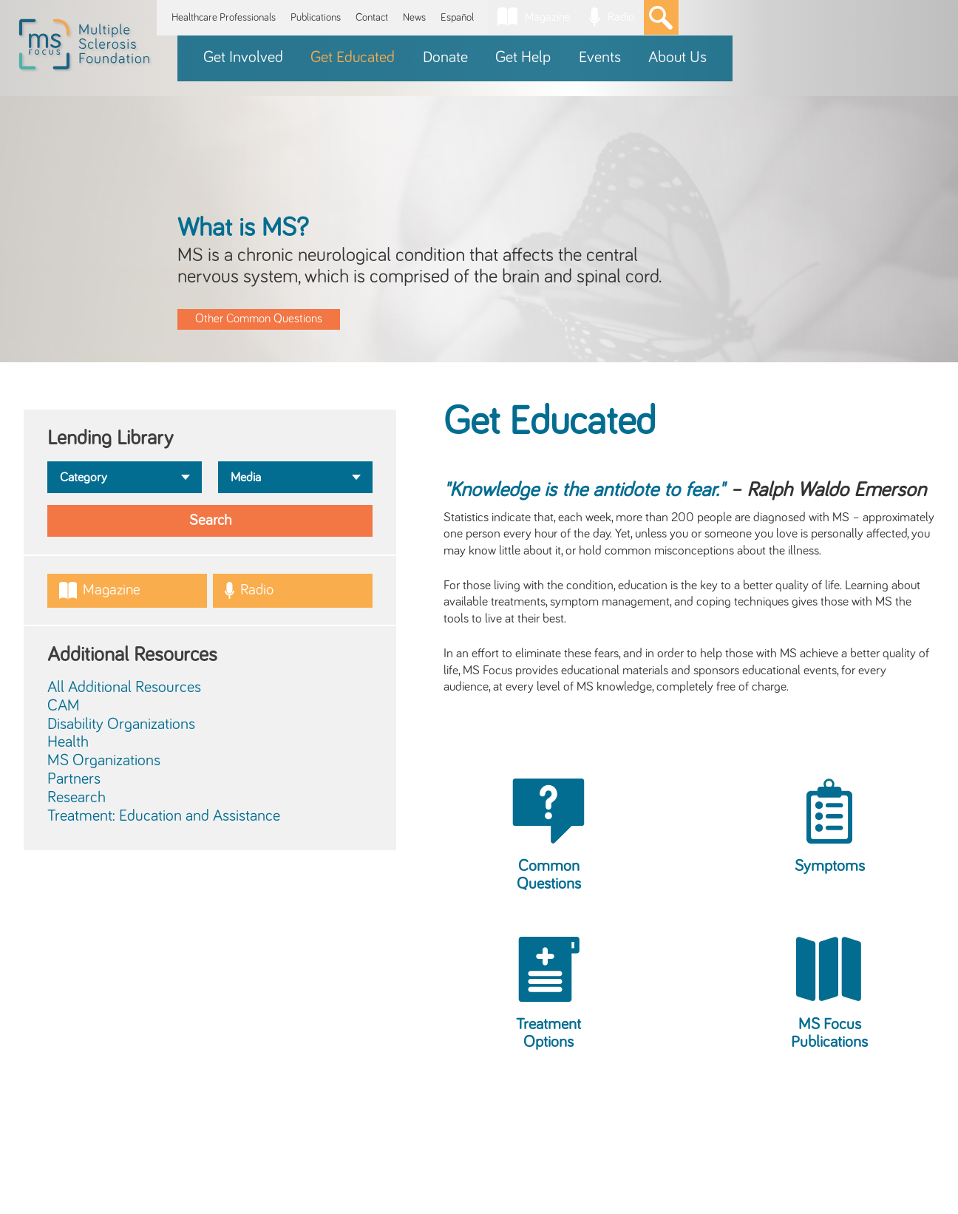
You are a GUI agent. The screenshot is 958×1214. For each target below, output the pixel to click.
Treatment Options (548, 1034)
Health (68, 742)
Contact (372, 17)
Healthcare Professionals (223, 17)
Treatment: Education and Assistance (163, 816)
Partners (74, 779)
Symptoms (830, 866)
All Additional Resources (124, 687)
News (414, 17)
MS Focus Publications (829, 1034)
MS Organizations (103, 761)
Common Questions (549, 875)
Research (76, 798)
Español (457, 17)
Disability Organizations (121, 724)
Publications (316, 17)
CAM (63, 706)
